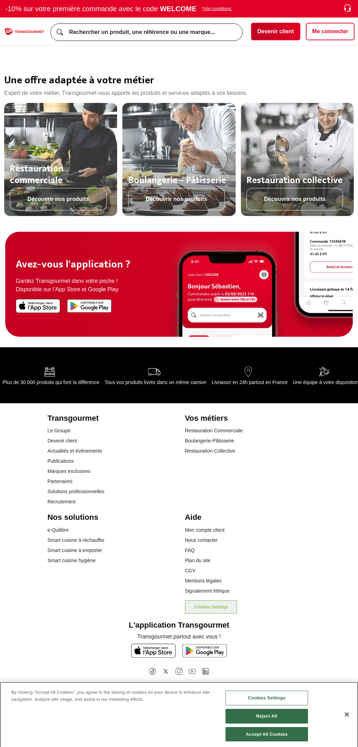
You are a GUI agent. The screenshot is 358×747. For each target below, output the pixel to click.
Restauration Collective (210, 451)
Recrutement (62, 501)
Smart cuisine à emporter (75, 550)
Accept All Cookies (267, 737)
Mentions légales (203, 581)
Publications (61, 461)
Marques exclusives (69, 471)
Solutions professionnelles (76, 491)
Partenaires (60, 481)
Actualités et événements (75, 451)
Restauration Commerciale (214, 430)
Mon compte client (205, 530)
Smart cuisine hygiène (72, 560)
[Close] (347, 718)
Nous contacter (201, 540)
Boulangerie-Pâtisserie (209, 441)
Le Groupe (59, 430)
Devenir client (62, 441)
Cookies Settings (211, 606)
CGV (190, 570)
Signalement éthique (207, 591)
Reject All (266, 719)
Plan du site (197, 560)
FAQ (190, 550)
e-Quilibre (58, 530)
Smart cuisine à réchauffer (76, 540)
